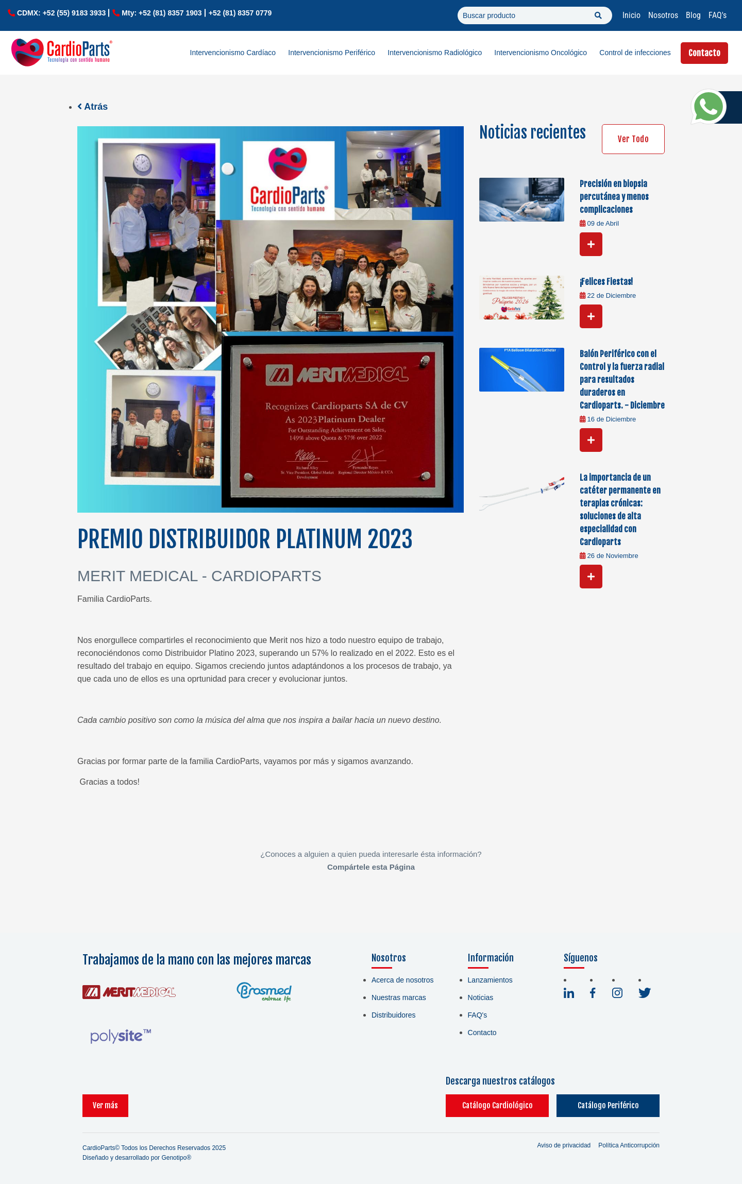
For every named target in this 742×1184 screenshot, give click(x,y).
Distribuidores (394, 1015)
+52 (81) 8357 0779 (240, 13)
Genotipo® (176, 1157)
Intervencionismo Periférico (331, 52)
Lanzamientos (490, 980)
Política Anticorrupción (629, 1145)
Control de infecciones (635, 52)
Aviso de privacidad (564, 1145)
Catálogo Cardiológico (497, 1105)
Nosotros (663, 15)
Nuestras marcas (399, 997)
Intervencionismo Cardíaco (233, 52)
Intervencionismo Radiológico (434, 52)
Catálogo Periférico (608, 1105)
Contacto (704, 53)
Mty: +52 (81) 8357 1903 (161, 13)
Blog (693, 15)
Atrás (92, 107)
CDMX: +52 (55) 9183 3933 (61, 13)
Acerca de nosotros (403, 980)
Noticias (481, 997)
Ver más (105, 1105)
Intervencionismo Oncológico (540, 52)
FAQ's (718, 15)
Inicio (631, 15)
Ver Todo (633, 139)
